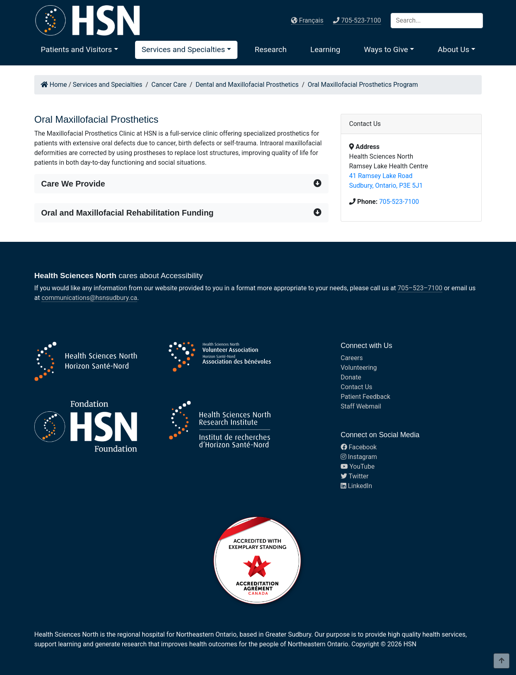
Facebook (359, 447)
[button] (79, 49)
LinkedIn (356, 486)
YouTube (358, 466)
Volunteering (359, 367)
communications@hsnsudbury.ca (89, 298)
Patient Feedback (365, 396)
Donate (351, 377)
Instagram (359, 457)
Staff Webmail (361, 406)
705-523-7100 (399, 201)
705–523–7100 (419, 288)
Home (54, 84)
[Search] (437, 20)
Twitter (354, 476)
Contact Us (356, 387)
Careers (352, 358)
